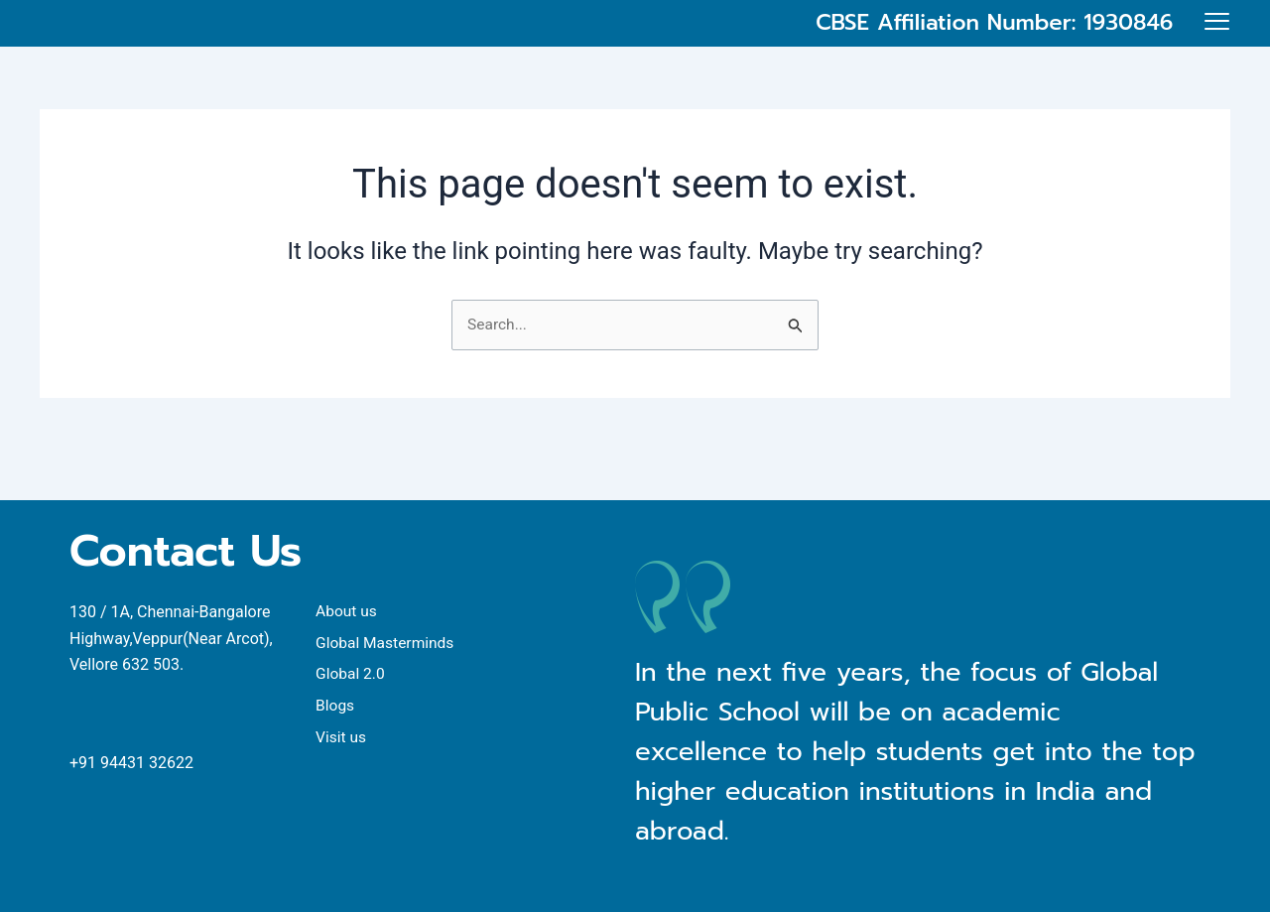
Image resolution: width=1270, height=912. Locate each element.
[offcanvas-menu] (1217, 42)
